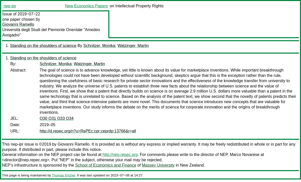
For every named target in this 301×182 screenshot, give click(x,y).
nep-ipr (10, 6)
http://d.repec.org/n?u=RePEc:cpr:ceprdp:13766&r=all (88, 131)
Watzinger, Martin (133, 45)
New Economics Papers (86, 6)
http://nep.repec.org (120, 154)
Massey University (158, 165)
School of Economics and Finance (105, 165)
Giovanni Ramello (18, 24)
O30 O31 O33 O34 (56, 118)
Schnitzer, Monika (99, 45)
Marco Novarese (244, 154)
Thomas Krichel (63, 175)
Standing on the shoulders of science (43, 45)
